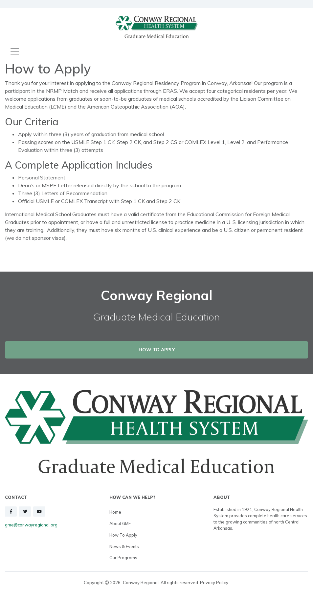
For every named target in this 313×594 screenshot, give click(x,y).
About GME (120, 523)
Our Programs (123, 557)
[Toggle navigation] (15, 51)
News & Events (124, 546)
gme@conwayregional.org (31, 524)
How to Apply (123, 535)
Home (115, 512)
